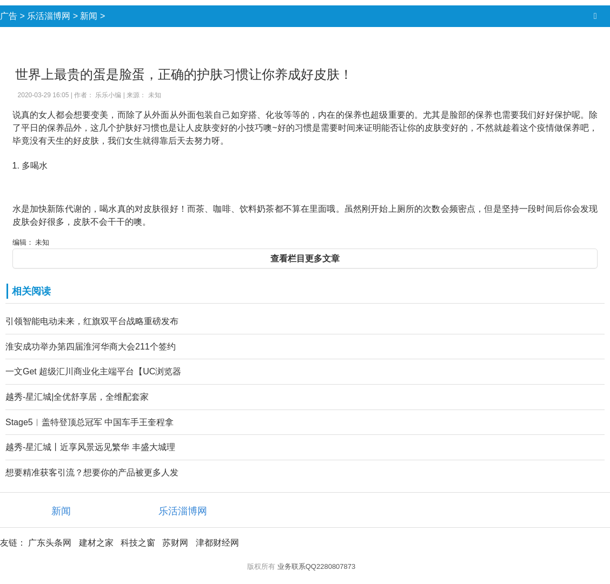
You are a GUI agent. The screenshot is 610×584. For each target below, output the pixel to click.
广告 (8, 16)
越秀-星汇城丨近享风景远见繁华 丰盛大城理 (90, 447)
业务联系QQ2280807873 (316, 566)
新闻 (88, 16)
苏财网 (175, 542)
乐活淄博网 (48, 16)
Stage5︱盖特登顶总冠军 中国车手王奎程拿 (89, 422)
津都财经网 (217, 542)
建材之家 (96, 542)
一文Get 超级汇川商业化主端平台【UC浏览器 (93, 371)
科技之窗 (138, 542)
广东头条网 (49, 542)
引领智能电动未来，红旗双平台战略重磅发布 (91, 321)
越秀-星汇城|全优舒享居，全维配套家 (77, 396)
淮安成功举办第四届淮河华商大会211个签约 (90, 346)
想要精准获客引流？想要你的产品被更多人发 (91, 472)
